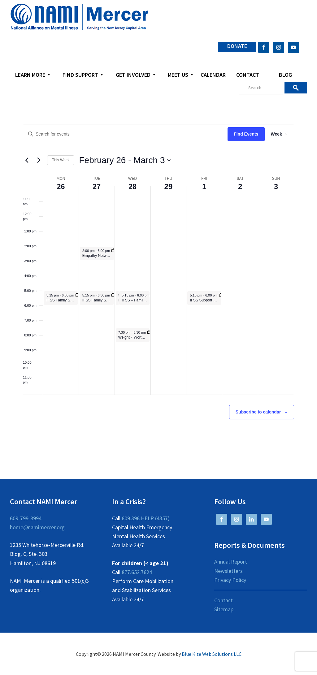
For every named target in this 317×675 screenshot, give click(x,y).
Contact (223, 600)
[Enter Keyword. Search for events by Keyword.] (124, 134)
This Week (60, 160)
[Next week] (38, 160)
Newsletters (228, 570)
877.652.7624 (137, 572)
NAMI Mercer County (79, 17)
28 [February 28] (132, 186)
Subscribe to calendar (258, 411)
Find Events (243, 134)
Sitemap (223, 609)
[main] (158, 286)
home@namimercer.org (37, 527)
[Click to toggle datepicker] (125, 160)
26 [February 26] (61, 186)
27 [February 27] (97, 186)
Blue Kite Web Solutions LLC (211, 654)
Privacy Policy (230, 579)
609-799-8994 (25, 518)
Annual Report (230, 561)
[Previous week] (26, 160)
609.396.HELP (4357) (146, 518)
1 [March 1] (204, 186)
